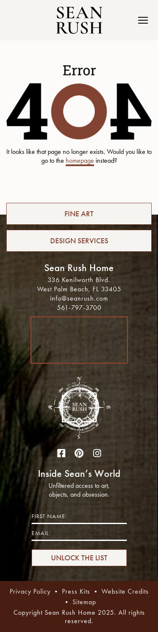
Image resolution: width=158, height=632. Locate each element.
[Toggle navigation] (141, 20)
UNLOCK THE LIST (79, 557)
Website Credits (125, 591)
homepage (80, 160)
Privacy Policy (30, 591)
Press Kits (76, 591)
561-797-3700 (79, 308)
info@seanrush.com (79, 298)
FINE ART (79, 213)
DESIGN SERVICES (79, 240)
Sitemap (84, 602)
